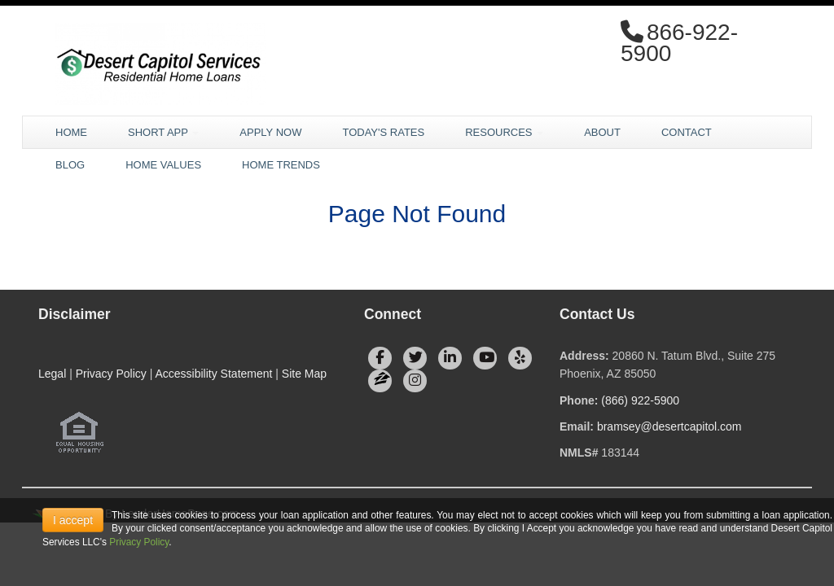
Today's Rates (383, 132)
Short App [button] (163, 132)
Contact (686, 132)
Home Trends (281, 165)
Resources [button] (504, 132)
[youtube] (485, 358)
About (602, 132)
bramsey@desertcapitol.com (669, 426)
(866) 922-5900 (640, 400)
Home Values (163, 165)
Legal (52, 373)
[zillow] (380, 381)
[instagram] (415, 381)
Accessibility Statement (213, 373)
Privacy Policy (111, 373)
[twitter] (415, 358)
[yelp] (520, 358)
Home (71, 132)
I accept (73, 520)
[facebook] (380, 358)
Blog (70, 165)
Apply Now (270, 132)
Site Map (304, 373)
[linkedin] (450, 358)
